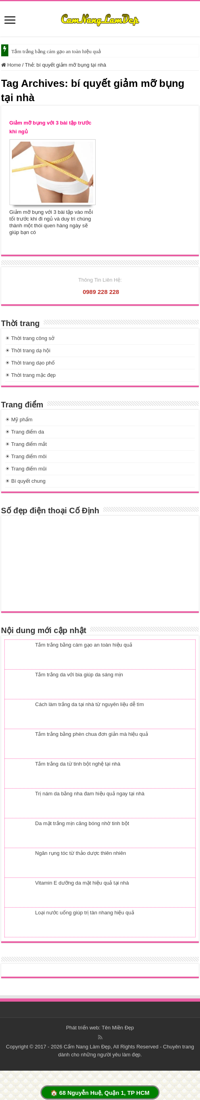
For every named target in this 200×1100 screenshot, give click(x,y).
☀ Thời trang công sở (30, 338)
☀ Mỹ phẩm (19, 419)
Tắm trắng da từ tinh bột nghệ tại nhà (78, 764)
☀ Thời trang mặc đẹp (30, 375)
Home (11, 65)
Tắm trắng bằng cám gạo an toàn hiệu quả (56, 51)
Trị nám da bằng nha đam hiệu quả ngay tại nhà (90, 794)
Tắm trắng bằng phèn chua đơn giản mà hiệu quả (91, 734)
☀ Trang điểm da (24, 432)
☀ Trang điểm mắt (26, 444)
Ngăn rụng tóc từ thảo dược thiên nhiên (80, 853)
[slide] (10, 20)
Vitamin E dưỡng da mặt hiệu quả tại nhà (82, 883)
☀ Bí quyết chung (25, 481)
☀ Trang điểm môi (26, 456)
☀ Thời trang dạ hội (27, 350)
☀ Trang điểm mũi (26, 469)
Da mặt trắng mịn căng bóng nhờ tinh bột (82, 823)
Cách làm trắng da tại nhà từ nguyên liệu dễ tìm (89, 704)
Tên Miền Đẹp (118, 1028)
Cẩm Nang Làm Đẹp (87, 1047)
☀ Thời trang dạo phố (30, 363)
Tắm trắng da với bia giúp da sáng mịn (79, 675)
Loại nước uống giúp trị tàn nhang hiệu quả (84, 913)
